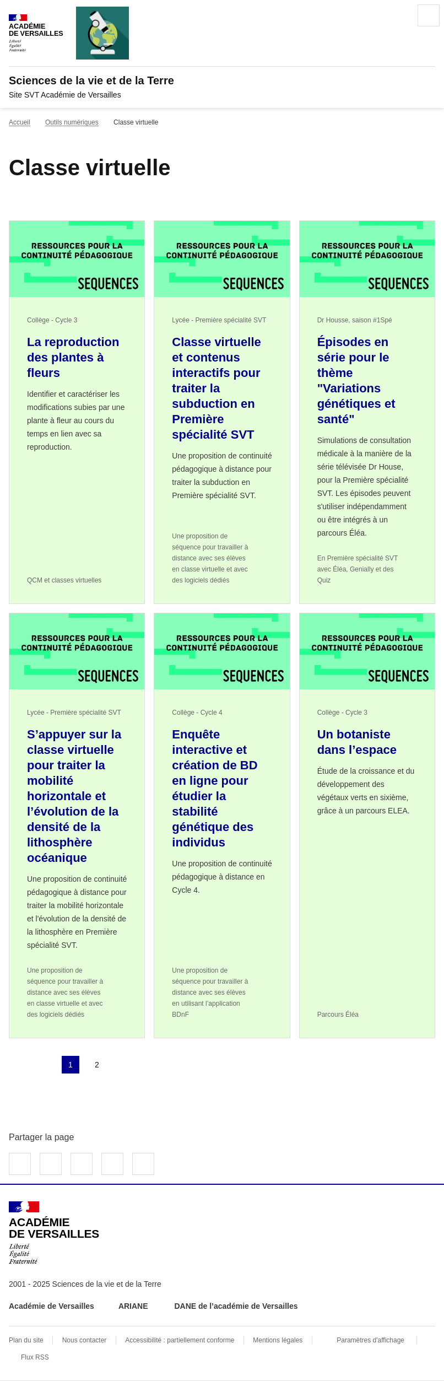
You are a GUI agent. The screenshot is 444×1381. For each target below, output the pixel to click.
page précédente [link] (44, 1064)
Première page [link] (17, 1064)
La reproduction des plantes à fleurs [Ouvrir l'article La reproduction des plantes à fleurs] (73, 357)
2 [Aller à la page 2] (97, 1064)
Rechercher (398, 15)
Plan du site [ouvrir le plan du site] (26, 1340)
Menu (429, 15)
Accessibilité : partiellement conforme (179, 1340)
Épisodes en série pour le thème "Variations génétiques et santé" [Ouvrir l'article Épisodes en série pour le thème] (356, 380)
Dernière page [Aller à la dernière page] (150, 1064)
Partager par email (112, 1164)
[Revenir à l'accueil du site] (54, 1232)
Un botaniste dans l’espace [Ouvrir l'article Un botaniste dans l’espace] (357, 742)
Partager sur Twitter (51, 1164)
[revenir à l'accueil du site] (222, 80)
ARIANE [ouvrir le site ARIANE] (134, 1306)
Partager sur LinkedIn (82, 1164)
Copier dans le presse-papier (143, 1164)
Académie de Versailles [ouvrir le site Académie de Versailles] (51, 1306)
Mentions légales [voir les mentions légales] (277, 1340)
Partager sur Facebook (20, 1164)
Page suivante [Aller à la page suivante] (123, 1064)
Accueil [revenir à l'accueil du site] (19, 122)
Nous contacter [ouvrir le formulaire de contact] (84, 1340)
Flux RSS (35, 1357)
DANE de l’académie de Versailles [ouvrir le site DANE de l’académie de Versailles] (235, 1306)
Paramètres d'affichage (370, 1340)
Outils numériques (72, 122)
